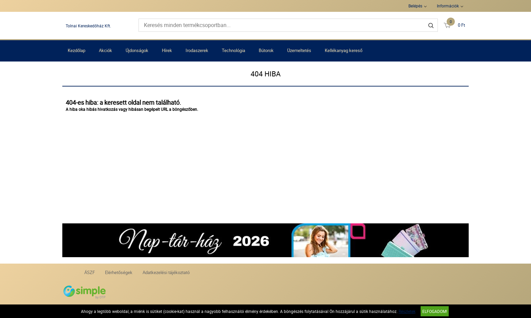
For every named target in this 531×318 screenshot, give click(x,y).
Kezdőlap (76, 50)
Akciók (105, 50)
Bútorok (266, 50)
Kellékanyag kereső (343, 50)
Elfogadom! (434, 311)
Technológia (233, 50)
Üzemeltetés (299, 50)
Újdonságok (137, 50)
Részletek (407, 311)
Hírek (167, 50)
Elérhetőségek (118, 272)
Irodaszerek (197, 50)
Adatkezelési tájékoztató (166, 272)
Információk (448, 5)
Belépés (415, 5)
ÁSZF (89, 272)
